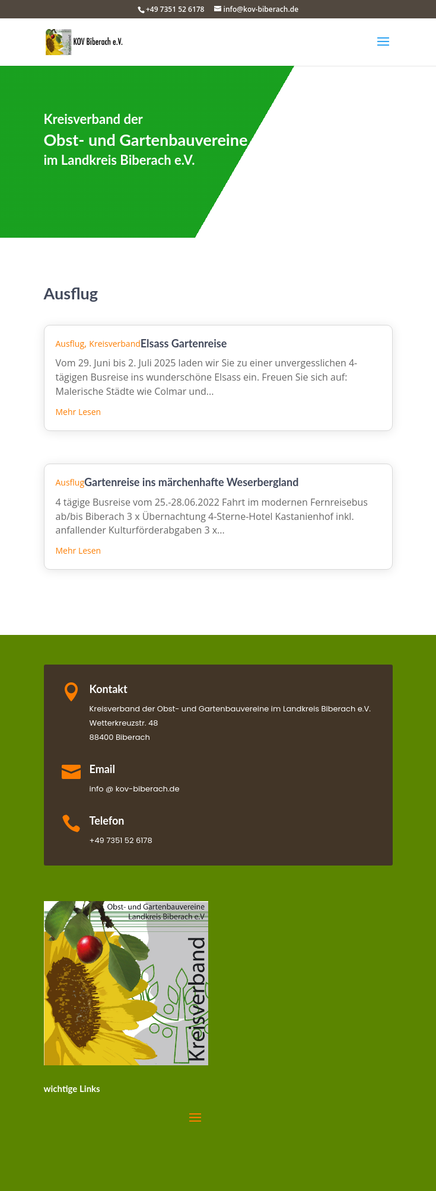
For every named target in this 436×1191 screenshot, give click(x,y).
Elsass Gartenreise (184, 343)
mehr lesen (78, 411)
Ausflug (70, 343)
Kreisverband (114, 343)
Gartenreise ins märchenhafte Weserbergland (191, 481)
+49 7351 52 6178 (175, 9)
